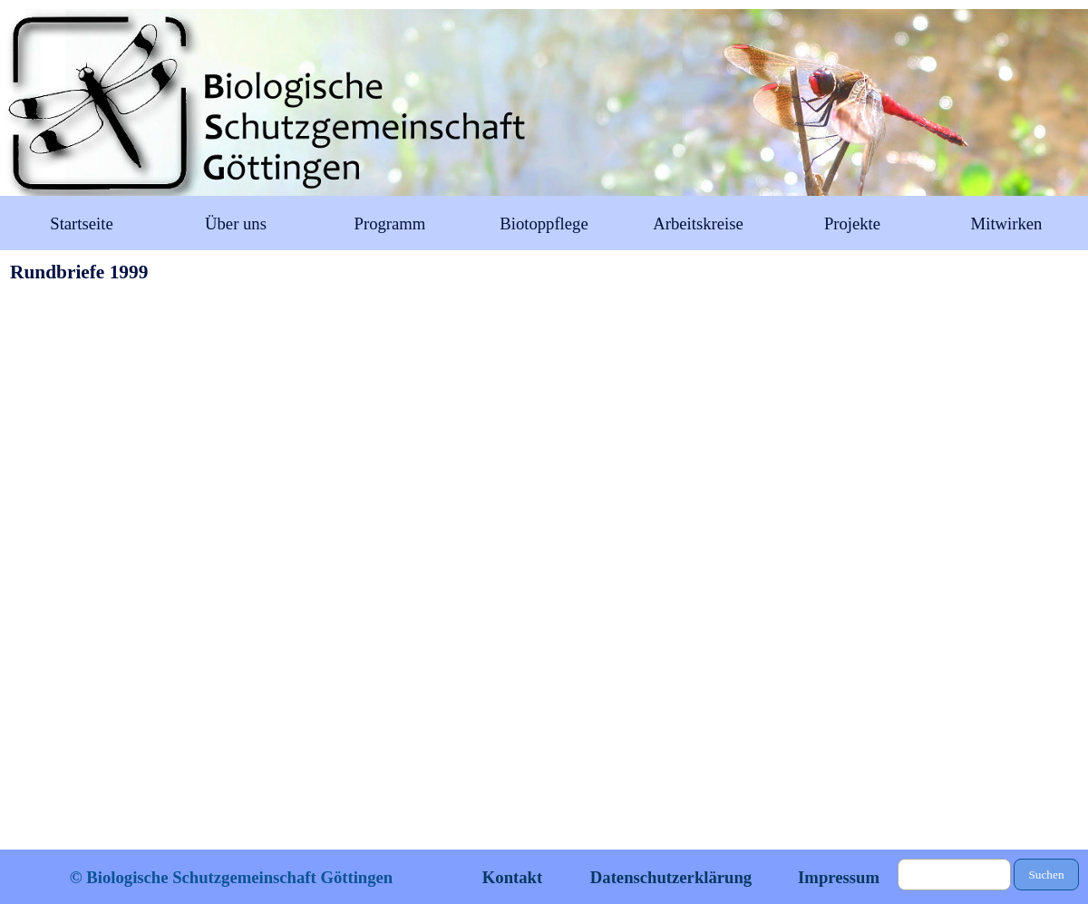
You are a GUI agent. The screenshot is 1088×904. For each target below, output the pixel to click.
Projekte (852, 223)
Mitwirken (1007, 223)
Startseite (81, 223)
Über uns (236, 223)
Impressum (838, 877)
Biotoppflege (544, 223)
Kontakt (512, 877)
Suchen (1046, 874)
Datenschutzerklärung (671, 877)
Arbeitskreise (698, 223)
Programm (390, 223)
